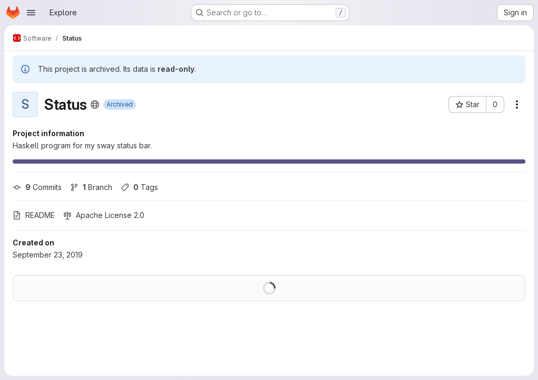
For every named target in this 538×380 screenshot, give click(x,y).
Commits (37, 187)
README (34, 215)
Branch (91, 187)
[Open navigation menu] (31, 12)
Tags (139, 187)
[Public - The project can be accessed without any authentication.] (95, 104)
